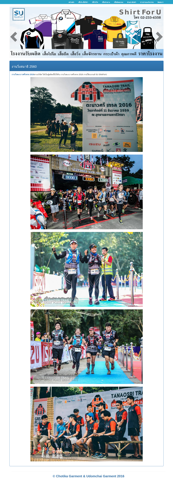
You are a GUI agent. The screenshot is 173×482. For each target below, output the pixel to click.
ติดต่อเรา (161, 2)
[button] (21, 32)
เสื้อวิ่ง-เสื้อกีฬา (83, 2)
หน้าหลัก (71, 2)
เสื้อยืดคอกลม (118, 2)
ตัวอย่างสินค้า (131, 2)
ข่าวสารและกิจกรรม (147, 2)
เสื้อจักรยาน (106, 2)
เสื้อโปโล (95, 2)
